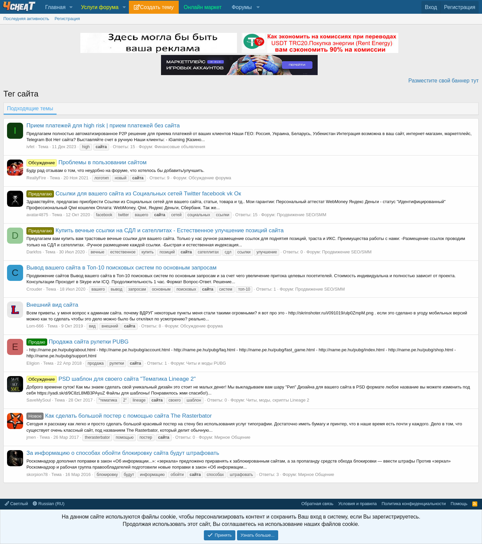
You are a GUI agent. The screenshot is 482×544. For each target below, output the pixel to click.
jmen (31, 437)
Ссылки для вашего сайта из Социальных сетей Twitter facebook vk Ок (133, 193)
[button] (71, 7)
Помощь (459, 503)
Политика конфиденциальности (414, 503)
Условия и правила (357, 503)
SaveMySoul (38, 400)
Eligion (32, 363)
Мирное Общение (232, 437)
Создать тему (156, 7)
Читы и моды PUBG (206, 363)
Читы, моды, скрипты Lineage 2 (277, 400)
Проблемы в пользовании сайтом (86, 162)
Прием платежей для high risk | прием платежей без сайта (103, 125)
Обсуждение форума (210, 177)
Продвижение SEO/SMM (301, 214)
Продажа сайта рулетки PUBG (77, 342)
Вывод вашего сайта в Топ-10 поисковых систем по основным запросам (121, 267)
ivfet (30, 146)
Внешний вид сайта (52, 305)
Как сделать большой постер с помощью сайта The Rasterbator (119, 416)
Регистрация (67, 18)
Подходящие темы (30, 108)
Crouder (34, 289)
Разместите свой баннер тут (443, 80)
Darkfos (34, 251)
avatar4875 (37, 214)
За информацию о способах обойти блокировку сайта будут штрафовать (122, 453)
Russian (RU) (49, 503)
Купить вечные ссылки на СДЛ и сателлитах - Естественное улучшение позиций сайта (155, 230)
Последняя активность (26, 18)
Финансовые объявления (179, 146)
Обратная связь (317, 503)
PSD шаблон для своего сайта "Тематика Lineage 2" (111, 379)
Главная (55, 7)
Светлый (16, 503)
